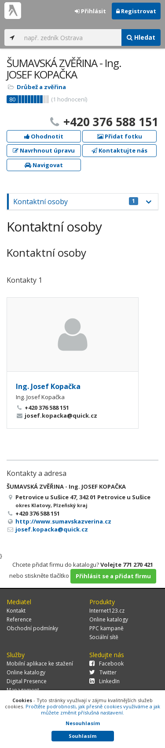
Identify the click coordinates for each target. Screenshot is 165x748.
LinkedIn (104, 681)
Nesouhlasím (83, 723)
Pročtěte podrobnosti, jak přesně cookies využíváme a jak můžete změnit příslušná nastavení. (93, 709)
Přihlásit (90, 11)
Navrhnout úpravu (44, 150)
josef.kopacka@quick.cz (51, 529)
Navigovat (44, 165)
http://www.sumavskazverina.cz (63, 521)
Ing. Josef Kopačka (48, 386)
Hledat (141, 37)
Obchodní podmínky (32, 628)
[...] (70, 37)
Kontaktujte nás (119, 150)
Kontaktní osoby (75, 201)
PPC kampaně (106, 628)
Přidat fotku (119, 136)
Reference (19, 619)
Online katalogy (108, 619)
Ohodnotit (43, 136)
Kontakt (16, 610)
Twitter (103, 672)
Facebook (106, 663)
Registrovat (136, 11)
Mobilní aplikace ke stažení (40, 663)
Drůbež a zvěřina (41, 87)
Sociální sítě (103, 637)
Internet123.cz (107, 610)
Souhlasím (82, 736)
